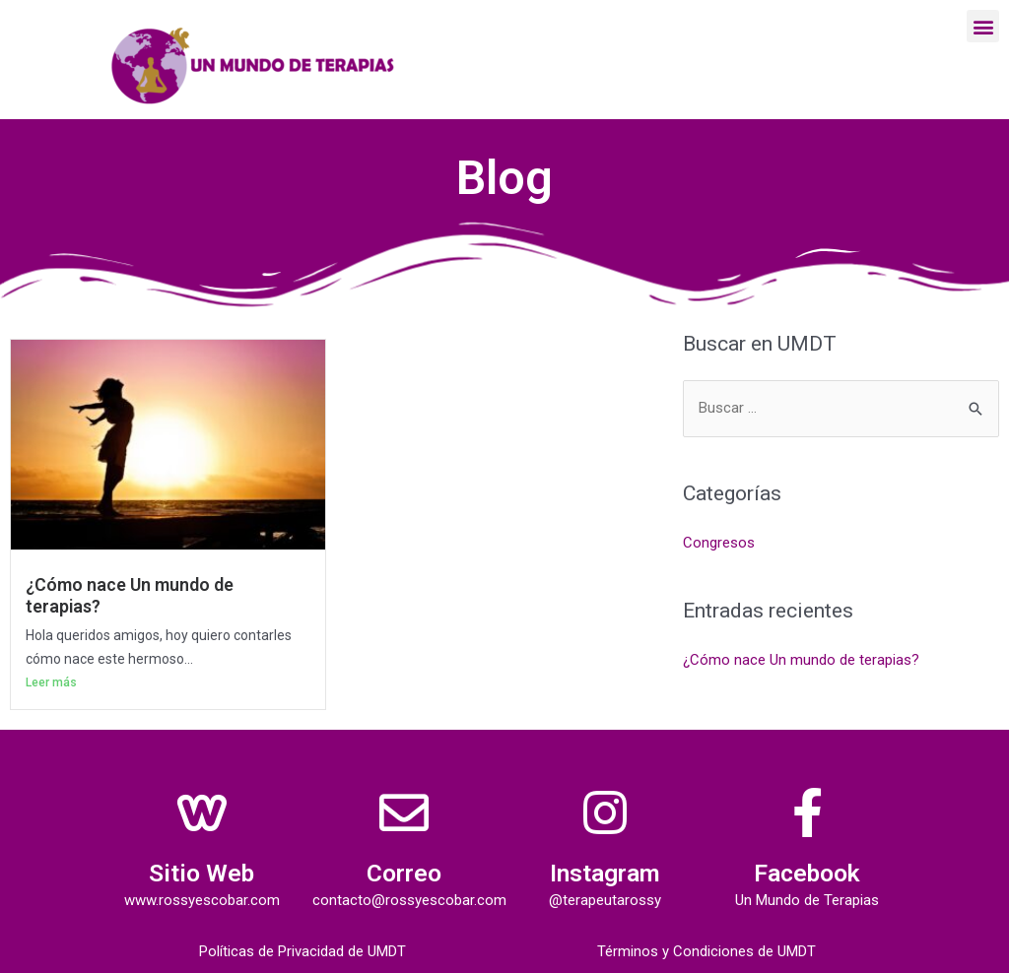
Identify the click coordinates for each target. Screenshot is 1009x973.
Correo (404, 873)
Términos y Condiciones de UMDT (706, 951)
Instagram (605, 873)
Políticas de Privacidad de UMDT (302, 951)
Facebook (807, 873)
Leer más (51, 682)
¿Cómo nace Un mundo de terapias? (801, 659)
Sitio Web (202, 873)
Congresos (719, 542)
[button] (983, 26)
